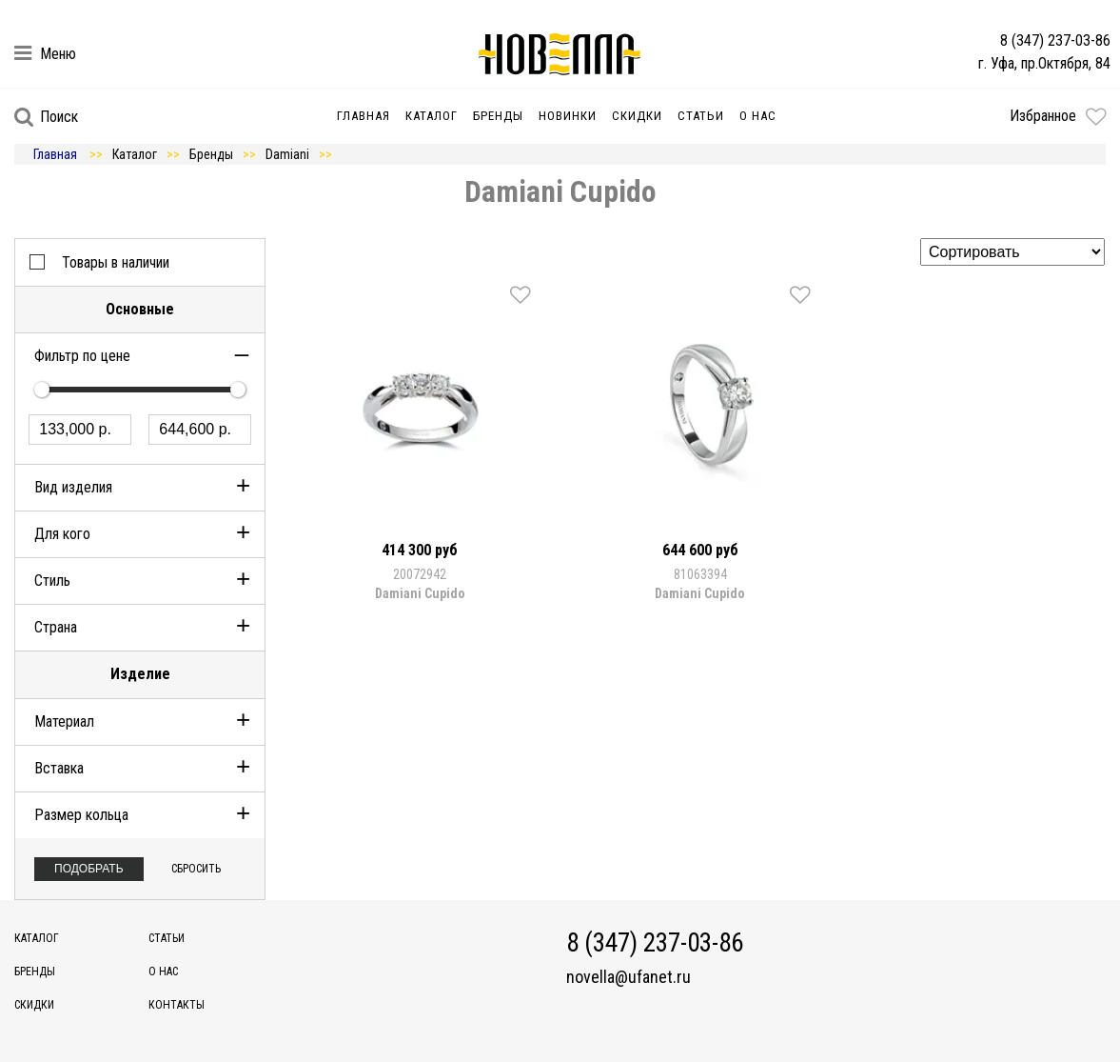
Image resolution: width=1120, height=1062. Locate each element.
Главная (363, 116)
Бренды (498, 116)
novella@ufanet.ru (628, 977)
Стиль (52, 580)
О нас (757, 116)
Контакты (176, 1005)
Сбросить (196, 868)
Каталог (431, 116)
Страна (55, 627)
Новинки (568, 116)
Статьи (701, 116)
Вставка (59, 768)
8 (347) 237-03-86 (1055, 40)
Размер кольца (81, 815)
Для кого (62, 534)
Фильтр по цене (82, 356)
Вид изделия (73, 487)
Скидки (637, 116)
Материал (64, 721)
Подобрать (89, 868)
